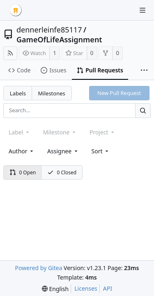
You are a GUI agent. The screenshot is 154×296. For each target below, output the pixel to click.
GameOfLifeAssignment (59, 39)
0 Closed (62, 172)
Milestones (51, 93)
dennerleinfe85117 (49, 29)
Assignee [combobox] (63, 151)
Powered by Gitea (38, 268)
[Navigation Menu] (142, 10)
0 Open (22, 172)
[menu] (100, 151)
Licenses (85, 288)
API (107, 288)
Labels (18, 93)
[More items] (144, 71)
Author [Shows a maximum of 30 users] (21, 151)
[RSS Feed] (10, 53)
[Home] (15, 10)
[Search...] (143, 110)
